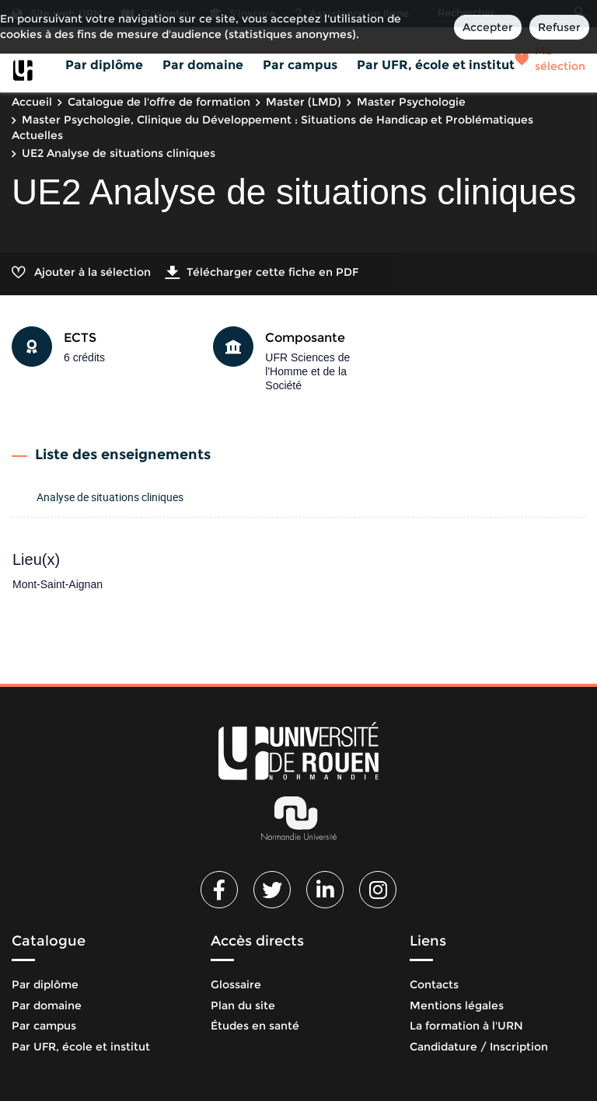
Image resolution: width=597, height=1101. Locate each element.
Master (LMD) (303, 102)
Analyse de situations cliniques (110, 497)
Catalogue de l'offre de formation (159, 102)
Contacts (434, 984)
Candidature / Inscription (479, 1047)
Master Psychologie (411, 102)
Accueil (32, 102)
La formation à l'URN (466, 1026)
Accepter (488, 27)
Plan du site (243, 1005)
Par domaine (202, 64)
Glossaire (236, 984)
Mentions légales (457, 1005)
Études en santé (255, 1026)
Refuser (559, 27)
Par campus (300, 64)
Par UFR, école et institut (436, 64)
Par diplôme (104, 64)
